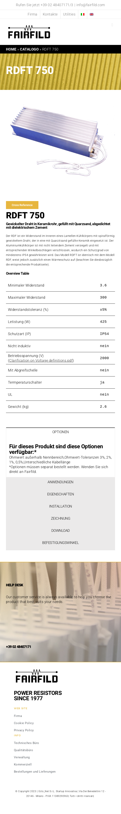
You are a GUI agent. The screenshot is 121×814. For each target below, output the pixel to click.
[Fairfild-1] (37, 669)
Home (11, 49)
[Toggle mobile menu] (112, 25)
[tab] (60, 433)
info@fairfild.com (90, 5)
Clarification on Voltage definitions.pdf (41, 360)
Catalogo (29, 49)
